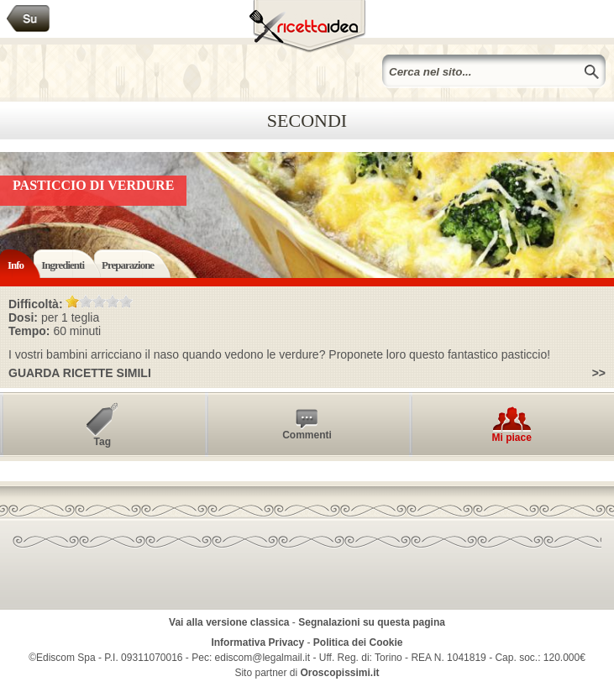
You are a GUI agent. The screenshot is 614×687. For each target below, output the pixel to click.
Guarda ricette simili (79, 373)
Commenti (307, 435)
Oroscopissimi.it (340, 673)
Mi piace (511, 437)
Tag (102, 442)
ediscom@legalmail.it (263, 657)
